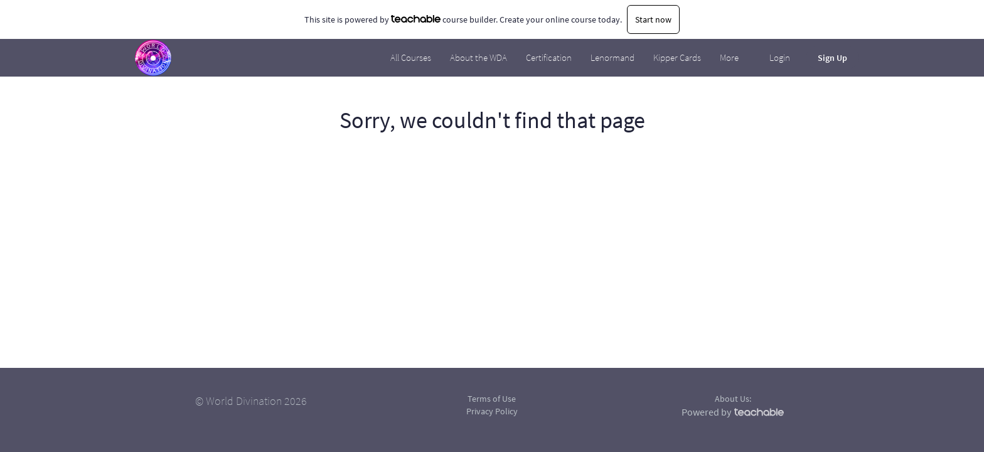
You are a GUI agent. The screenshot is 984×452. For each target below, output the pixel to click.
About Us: (733, 398)
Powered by (733, 412)
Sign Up (832, 57)
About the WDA (478, 57)
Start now (653, 19)
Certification (549, 57)
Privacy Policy (492, 411)
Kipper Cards (677, 57)
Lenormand (612, 57)
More (730, 57)
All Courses (410, 57)
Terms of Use (492, 398)
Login (779, 57)
